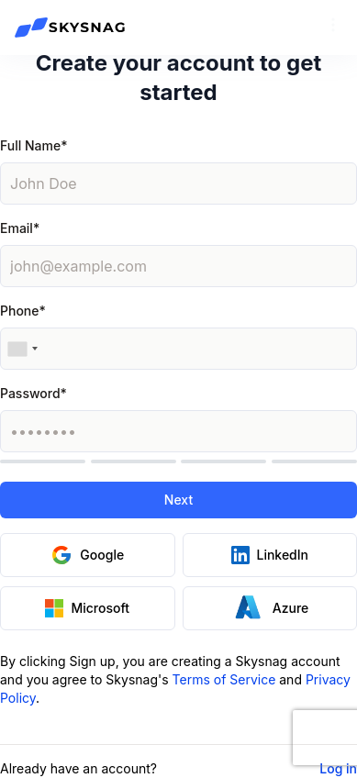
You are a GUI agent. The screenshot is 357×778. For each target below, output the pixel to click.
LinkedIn (270, 555)
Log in (338, 768)
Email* (19, 228)
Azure (269, 608)
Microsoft (87, 608)
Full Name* (33, 145)
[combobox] (22, 348)
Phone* (23, 310)
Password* (33, 393)
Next (178, 499)
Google (87, 555)
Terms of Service (224, 679)
